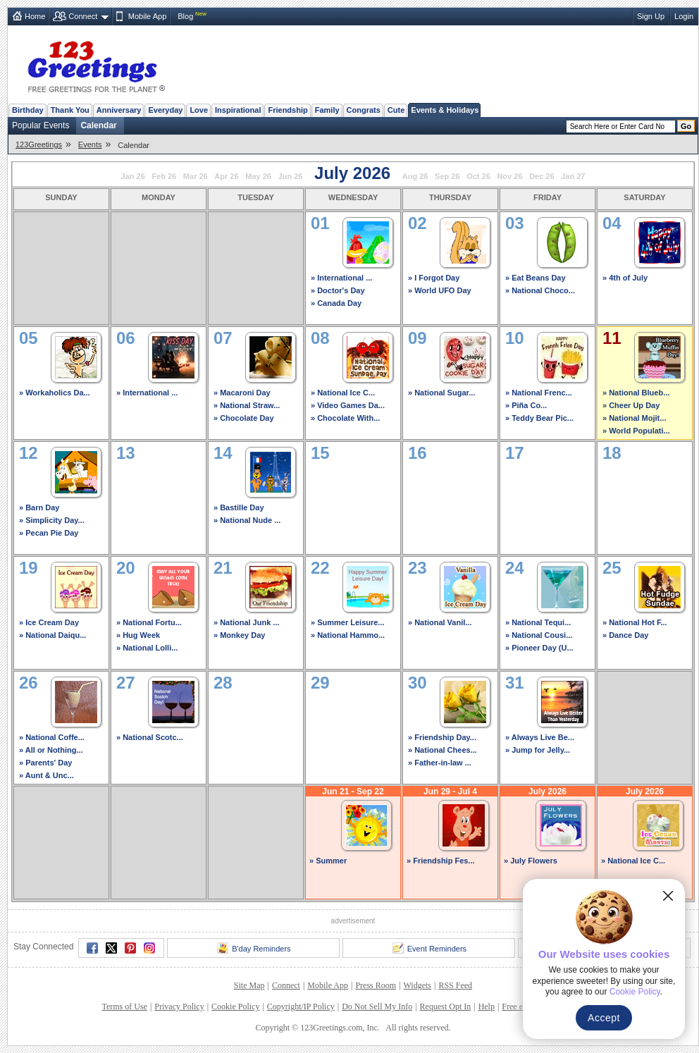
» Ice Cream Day (49, 622)
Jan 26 (133, 176)
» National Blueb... (635, 392)
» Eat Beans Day (535, 277)
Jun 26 (290, 176)
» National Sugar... (441, 392)
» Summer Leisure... (348, 622)
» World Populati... (636, 430)
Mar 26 (195, 176)
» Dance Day (625, 635)
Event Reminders (429, 948)
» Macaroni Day (242, 392)
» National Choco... (540, 290)
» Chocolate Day (244, 418)
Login (683, 16)
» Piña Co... (526, 405)
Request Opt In (445, 1006)
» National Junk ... (247, 622)
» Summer (328, 860)
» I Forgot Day (433, 277)
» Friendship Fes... (441, 860)
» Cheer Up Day (631, 405)
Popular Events (40, 125)
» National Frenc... (538, 392)
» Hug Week (138, 635)
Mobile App (147, 16)
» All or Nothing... (51, 750)
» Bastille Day (239, 507)
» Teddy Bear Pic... (539, 418)
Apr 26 (226, 176)
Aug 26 (415, 176)
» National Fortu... (149, 622)
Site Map (249, 985)
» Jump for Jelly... (537, 750)
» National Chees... (442, 750)
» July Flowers (530, 860)
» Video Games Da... (348, 405)
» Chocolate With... (345, 418)
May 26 (258, 176)
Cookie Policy (235, 1006)
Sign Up (650, 16)
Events (90, 144)
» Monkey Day (239, 635)
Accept (604, 1017)
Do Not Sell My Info (377, 1006)
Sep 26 (447, 176)
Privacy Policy (179, 1006)
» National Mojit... (634, 418)
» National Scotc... (149, 737)
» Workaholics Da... (54, 392)
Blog (185, 16)
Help (486, 1006)
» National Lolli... (147, 648)
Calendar (98, 125)
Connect (82, 16)
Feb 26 (163, 176)
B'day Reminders (253, 948)
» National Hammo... (348, 635)
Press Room (375, 985)
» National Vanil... (439, 622)
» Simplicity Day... (52, 520)
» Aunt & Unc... (46, 775)
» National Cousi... (538, 635)
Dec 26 (541, 176)
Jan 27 (573, 176)
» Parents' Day (45, 762)
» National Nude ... (247, 520)
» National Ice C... (343, 392)
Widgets (418, 985)
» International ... (341, 277)
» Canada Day (336, 303)
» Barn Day (39, 507)
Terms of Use (124, 1006)
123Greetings (39, 144)
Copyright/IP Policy (301, 1006)
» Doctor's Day (338, 290)
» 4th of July (625, 277)
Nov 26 (509, 176)
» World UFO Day (439, 290)
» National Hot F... (634, 622)
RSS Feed (455, 985)
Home (35, 16)
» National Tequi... (538, 622)
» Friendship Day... (442, 737)
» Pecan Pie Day (48, 533)
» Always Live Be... (539, 737)
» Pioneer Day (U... (539, 648)
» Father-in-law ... (439, 762)
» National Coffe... (52, 737)
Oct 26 (478, 176)
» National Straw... (247, 405)
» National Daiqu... (52, 635)
